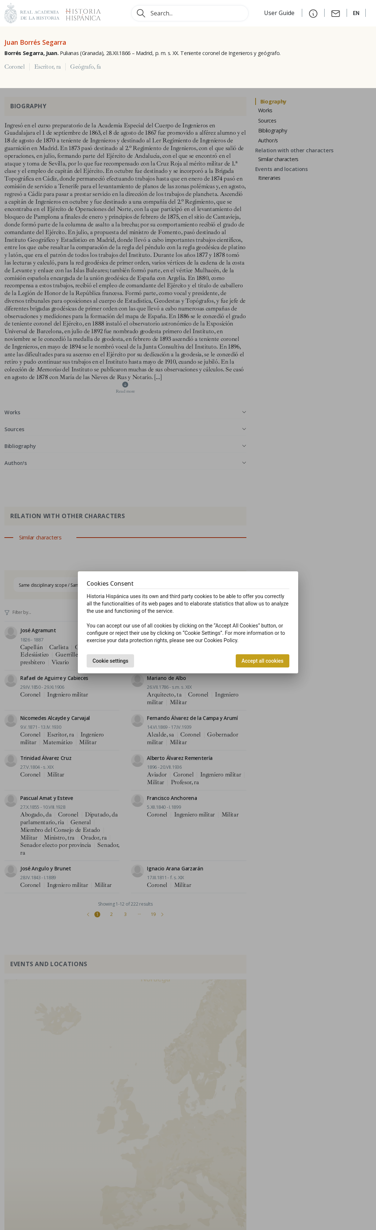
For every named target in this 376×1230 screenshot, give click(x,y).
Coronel (14, 66)
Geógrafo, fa (85, 66)
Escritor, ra (47, 66)
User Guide (280, 13)
